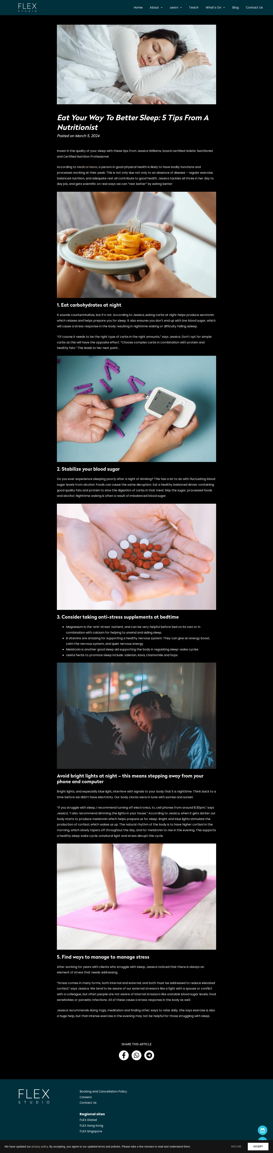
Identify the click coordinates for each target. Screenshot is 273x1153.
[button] (124, 1055)
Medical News (87, 167)
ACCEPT (257, 1146)
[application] (167, 7)
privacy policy (39, 1146)
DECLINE (233, 1146)
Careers (86, 1097)
